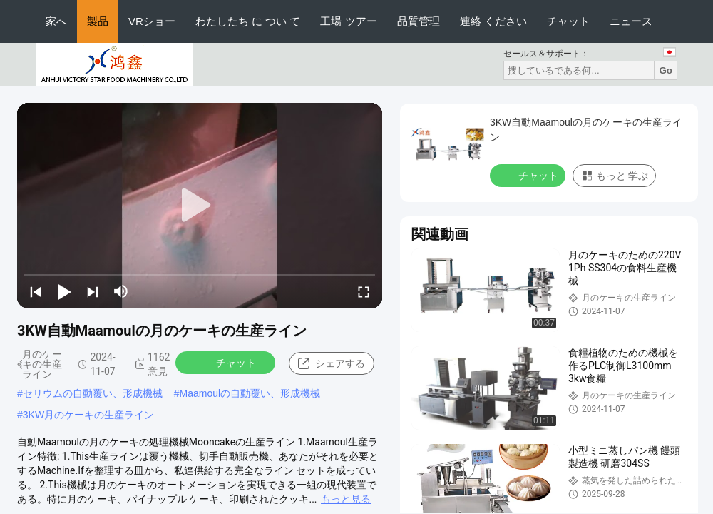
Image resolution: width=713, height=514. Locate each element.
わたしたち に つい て (248, 21)
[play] (199, 205)
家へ (56, 21)
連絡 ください (493, 21)
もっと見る (346, 499)
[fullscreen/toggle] (363, 291)
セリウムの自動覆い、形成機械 (93, 393)
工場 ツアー (348, 21)
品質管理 (418, 21)
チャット (568, 21)
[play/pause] (64, 291)
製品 (97, 21)
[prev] (35, 291)
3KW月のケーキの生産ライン (88, 414)
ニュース (631, 21)
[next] (92, 291)
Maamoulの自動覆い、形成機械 (250, 393)
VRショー (151, 21)
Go (665, 70)
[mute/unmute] (121, 291)
